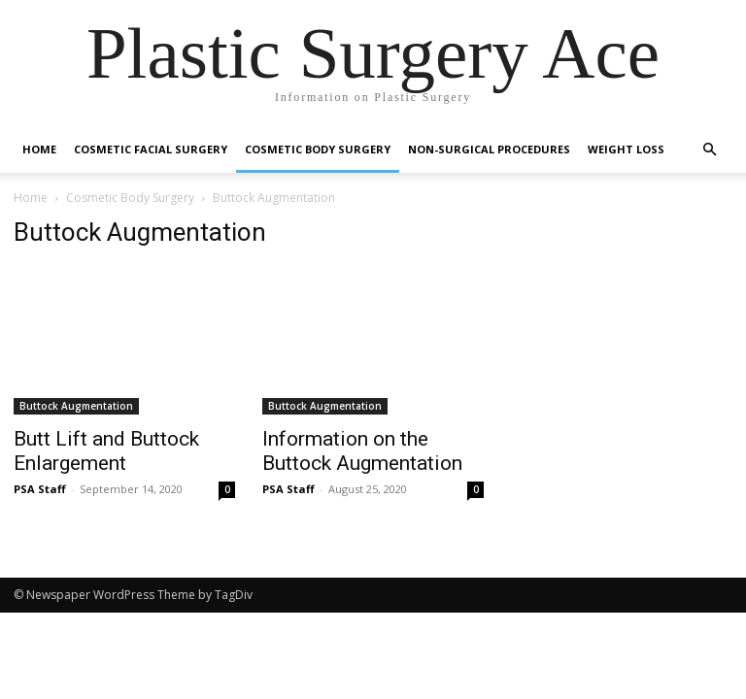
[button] (709, 150)
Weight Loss (626, 149)
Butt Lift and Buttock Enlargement (106, 451)
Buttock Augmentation (76, 406)
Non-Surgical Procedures (489, 149)
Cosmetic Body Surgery (317, 149)
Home (39, 149)
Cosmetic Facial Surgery (150, 149)
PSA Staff (40, 489)
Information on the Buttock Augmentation (362, 451)
